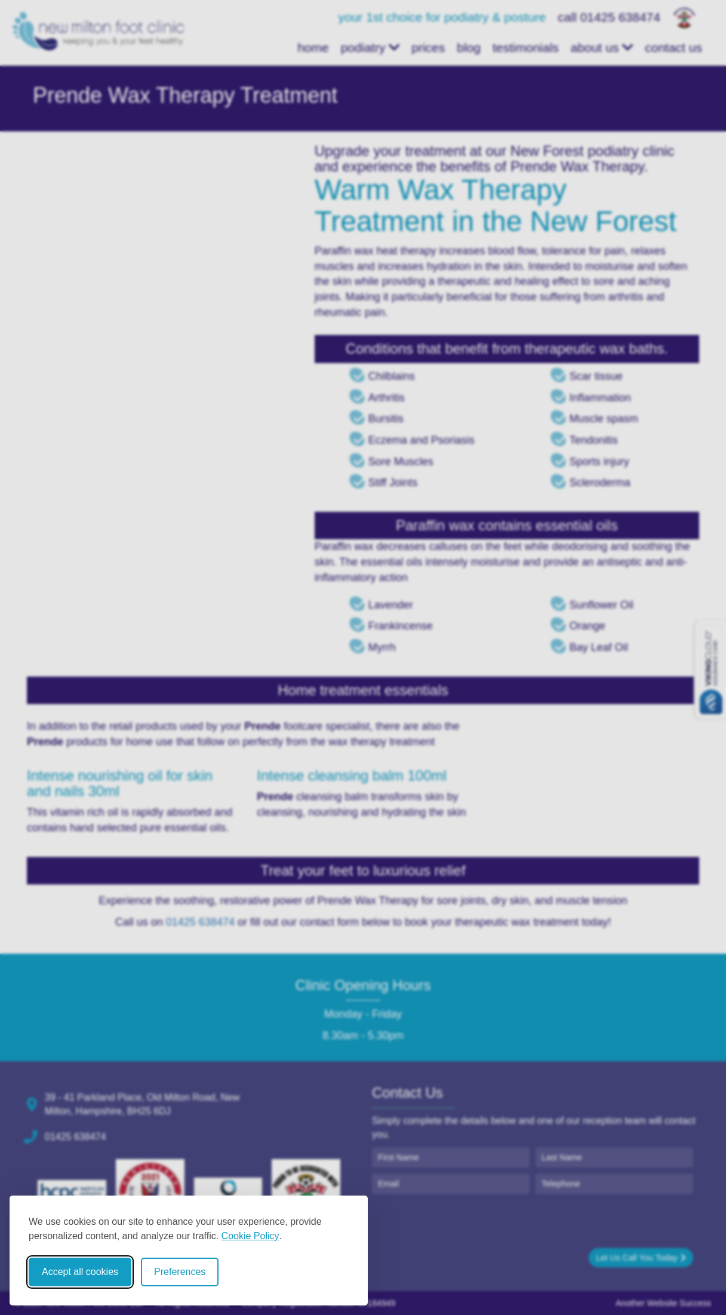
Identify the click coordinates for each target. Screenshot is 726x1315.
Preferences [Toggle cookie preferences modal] (179, 1272)
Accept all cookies (80, 1272)
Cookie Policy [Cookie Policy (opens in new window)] (250, 1236)
